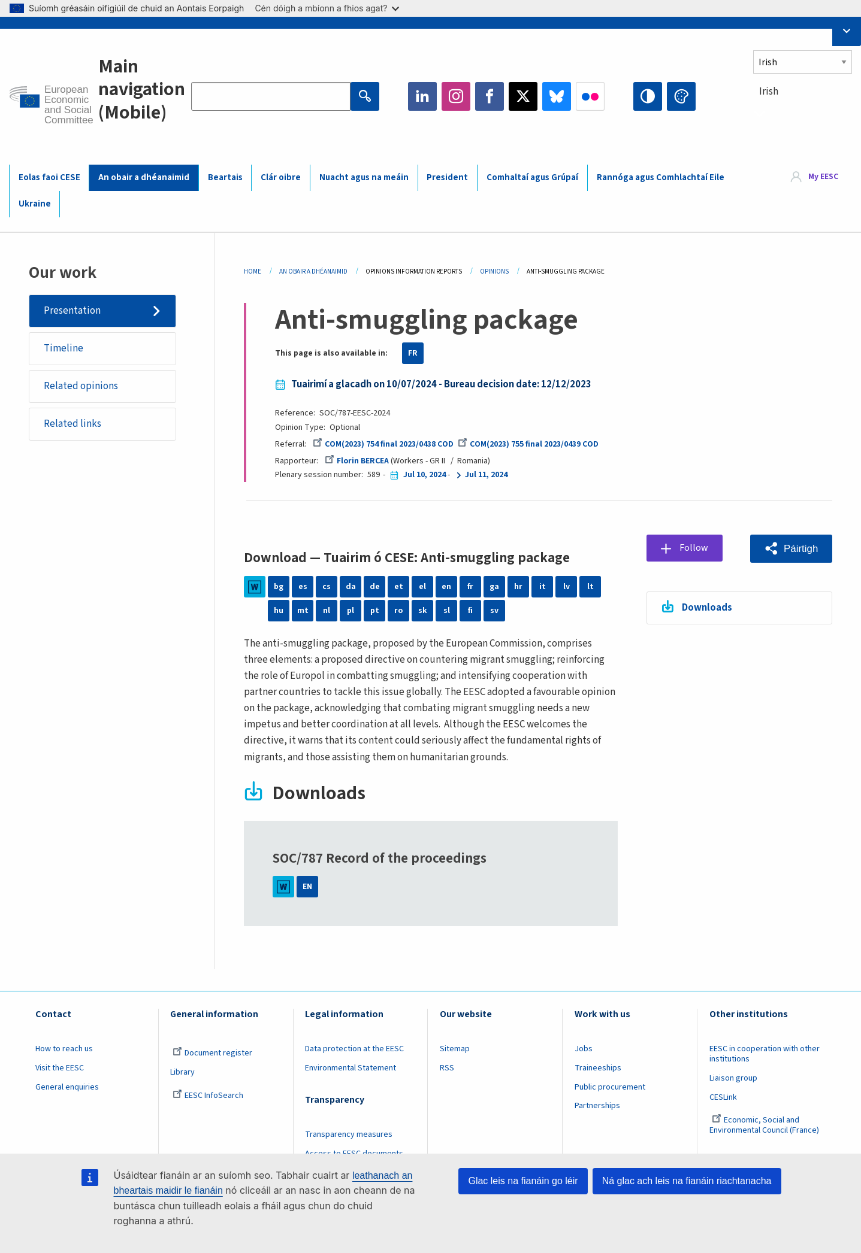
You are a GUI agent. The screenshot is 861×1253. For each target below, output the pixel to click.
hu (278, 611)
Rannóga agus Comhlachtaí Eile (660, 177)
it (542, 587)
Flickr (590, 96)
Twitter (523, 96)
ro (398, 611)
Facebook (489, 96)
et (398, 587)
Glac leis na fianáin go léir (523, 1181)
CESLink (723, 1097)
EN (307, 887)
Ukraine (35, 204)
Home (252, 271)
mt (303, 611)
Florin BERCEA (357, 461)
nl (326, 611)
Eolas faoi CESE (49, 177)
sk (422, 611)
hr (518, 587)
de (375, 587)
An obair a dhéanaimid (143, 177)
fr (470, 587)
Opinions (494, 271)
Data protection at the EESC (354, 1049)
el (422, 587)
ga (494, 587)
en (446, 587)
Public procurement (610, 1087)
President (447, 177)
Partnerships (597, 1106)
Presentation (72, 311)
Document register (212, 1053)
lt (590, 587)
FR (413, 353)
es (302, 587)
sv (494, 611)
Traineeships (598, 1068)
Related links (72, 424)
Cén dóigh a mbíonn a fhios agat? (327, 8)
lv (566, 587)
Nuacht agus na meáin (364, 177)
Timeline (63, 348)
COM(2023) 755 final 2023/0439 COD (528, 444)
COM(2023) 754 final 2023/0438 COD (383, 444)
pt (374, 611)
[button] (791, 549)
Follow (694, 548)
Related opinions (81, 387)
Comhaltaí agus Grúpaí (532, 177)
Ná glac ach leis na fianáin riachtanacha (687, 1181)
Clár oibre (281, 177)
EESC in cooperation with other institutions (764, 1054)
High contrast (647, 96)
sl (446, 611)
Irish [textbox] (768, 91)
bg (278, 587)
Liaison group (733, 1078)
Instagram (456, 96)
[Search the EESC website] (271, 96)
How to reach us (64, 1049)
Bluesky (556, 96)
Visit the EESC (59, 1068)
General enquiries (67, 1087)
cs (326, 587)
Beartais (225, 177)
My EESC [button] (823, 177)
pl (350, 611)
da (351, 587)
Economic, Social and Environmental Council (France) (765, 1125)
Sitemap (455, 1049)
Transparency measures (348, 1134)
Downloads (707, 607)
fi (470, 611)
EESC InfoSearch (208, 1096)
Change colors (681, 96)
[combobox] (802, 113)
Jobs (584, 1049)
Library (182, 1072)
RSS (447, 1068)
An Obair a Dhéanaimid (313, 271)
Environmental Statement (350, 1068)
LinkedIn (422, 96)
